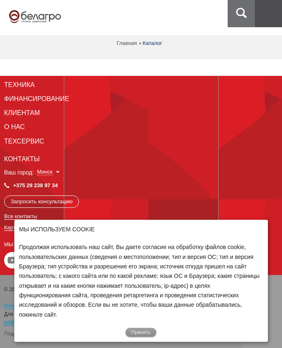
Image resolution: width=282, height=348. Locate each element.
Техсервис (24, 141)
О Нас (14, 126)
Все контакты (20, 216)
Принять (141, 332)
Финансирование (36, 98)
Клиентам (22, 112)
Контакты (22, 158)
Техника (19, 84)
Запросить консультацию (41, 201)
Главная (127, 43)
